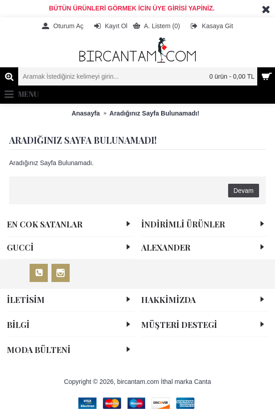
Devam (244, 190)
